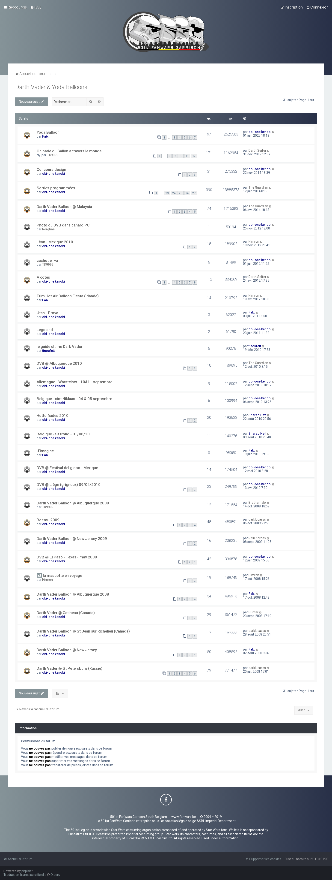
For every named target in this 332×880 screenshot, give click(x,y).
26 (187, 193)
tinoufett (48, 351)
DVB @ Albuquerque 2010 (59, 363)
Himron (254, 241)
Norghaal (48, 229)
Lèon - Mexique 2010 (55, 242)
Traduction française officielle (24, 875)
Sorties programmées (56, 188)
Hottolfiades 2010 (52, 415)
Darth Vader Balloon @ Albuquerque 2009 (73, 503)
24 (173, 193)
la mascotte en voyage (62, 575)
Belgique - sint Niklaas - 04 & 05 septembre (74, 398)
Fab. (45, 136)
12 (194, 156)
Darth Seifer (257, 150)
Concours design (51, 169)
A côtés (43, 277)
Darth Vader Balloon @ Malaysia (64, 206)
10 (180, 156)
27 (194, 193)
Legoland (45, 329)
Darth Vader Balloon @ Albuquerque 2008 (73, 594)
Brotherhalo (257, 502)
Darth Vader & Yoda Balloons (51, 87)
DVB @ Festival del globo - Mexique (67, 467)
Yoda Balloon (48, 132)
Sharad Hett (257, 415)
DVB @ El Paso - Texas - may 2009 (67, 557)
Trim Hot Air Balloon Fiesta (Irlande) (68, 296)
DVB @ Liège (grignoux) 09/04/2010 (69, 484)
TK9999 (52, 155)
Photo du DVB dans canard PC (63, 225)
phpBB (26, 871)
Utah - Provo (47, 312)
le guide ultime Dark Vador (60, 346)
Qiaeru (55, 875)
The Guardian (258, 187)
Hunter (253, 612)
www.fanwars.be (183, 817)
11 (187, 156)
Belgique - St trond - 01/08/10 (63, 434)
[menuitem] (36, 7)
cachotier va (47, 260)
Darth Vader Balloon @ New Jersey (67, 650)
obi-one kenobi (260, 132)
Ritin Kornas (257, 538)
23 (167, 193)
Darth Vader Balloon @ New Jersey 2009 (72, 538)
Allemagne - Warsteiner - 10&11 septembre (74, 382)
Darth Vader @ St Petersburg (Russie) (69, 668)
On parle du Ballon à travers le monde (69, 151)
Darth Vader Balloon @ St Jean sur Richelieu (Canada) (83, 631)
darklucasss (257, 519)
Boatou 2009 (48, 520)
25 (180, 193)
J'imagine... (46, 451)
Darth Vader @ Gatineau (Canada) (66, 612)
